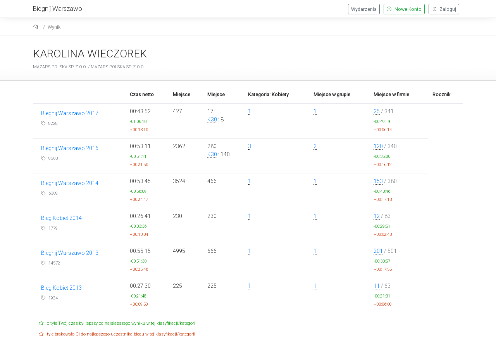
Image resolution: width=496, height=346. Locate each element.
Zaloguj (444, 9)
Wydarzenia (364, 9)
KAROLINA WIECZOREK (90, 53)
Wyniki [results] (55, 27)
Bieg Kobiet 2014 (61, 218)
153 (378, 181)
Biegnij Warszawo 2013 (69, 253)
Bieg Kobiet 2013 (61, 288)
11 (377, 286)
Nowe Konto (404, 9)
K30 (212, 119)
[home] (36, 27)
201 (378, 251)
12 (377, 216)
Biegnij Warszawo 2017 (69, 113)
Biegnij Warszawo (57, 8)
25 (377, 111)
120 (378, 146)
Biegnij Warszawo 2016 (69, 148)
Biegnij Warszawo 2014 (69, 183)
